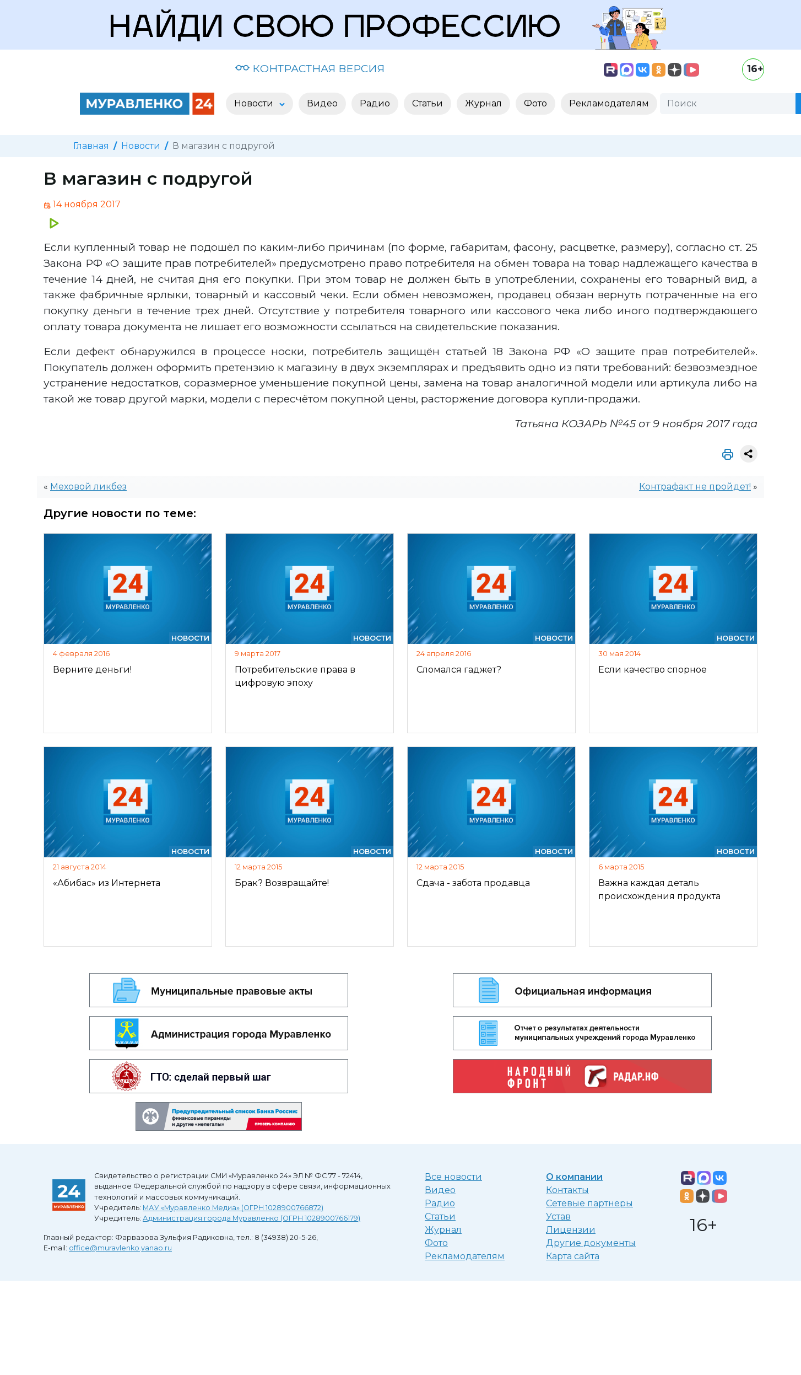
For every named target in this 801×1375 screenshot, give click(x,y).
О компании (574, 1177)
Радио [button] (375, 103)
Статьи (440, 1216)
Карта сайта (572, 1256)
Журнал (443, 1229)
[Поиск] (727, 103)
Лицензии (571, 1229)
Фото (436, 1243)
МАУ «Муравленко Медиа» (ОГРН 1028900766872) (233, 1208)
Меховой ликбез (88, 486)
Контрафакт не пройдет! (695, 486)
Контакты (567, 1190)
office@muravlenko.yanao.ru (120, 1248)
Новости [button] (254, 103)
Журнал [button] (483, 103)
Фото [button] (535, 103)
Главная (91, 146)
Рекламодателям (465, 1256)
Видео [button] (322, 103)
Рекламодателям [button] (609, 103)
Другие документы (591, 1243)
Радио (440, 1203)
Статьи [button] (427, 103)
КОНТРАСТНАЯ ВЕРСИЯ (310, 68)
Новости (140, 146)
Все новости (453, 1177)
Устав (558, 1216)
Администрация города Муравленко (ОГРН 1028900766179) (251, 1218)
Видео (440, 1190)
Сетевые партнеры (589, 1203)
